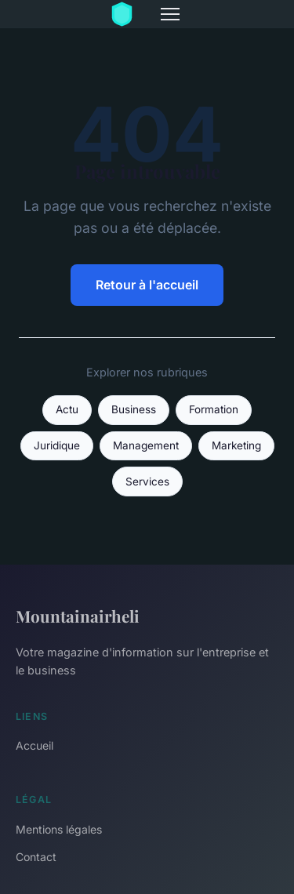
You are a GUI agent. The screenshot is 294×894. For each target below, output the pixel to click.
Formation (213, 409)
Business (133, 409)
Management (146, 445)
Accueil (34, 745)
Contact (36, 856)
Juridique (57, 445)
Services (147, 481)
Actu (67, 409)
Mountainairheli (78, 616)
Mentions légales (59, 829)
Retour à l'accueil (147, 285)
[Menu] (170, 14)
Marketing (236, 445)
